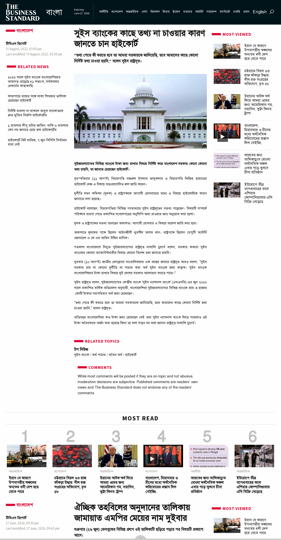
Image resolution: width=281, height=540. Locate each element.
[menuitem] (96, 12)
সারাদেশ (211, 12)
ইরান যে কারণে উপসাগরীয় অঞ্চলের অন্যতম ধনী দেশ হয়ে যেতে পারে (258, 52)
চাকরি (236, 12)
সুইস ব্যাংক (81, 355)
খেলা (144, 12)
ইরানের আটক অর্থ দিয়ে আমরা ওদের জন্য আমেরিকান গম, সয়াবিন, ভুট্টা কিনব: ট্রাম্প (258, 105)
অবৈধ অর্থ (115, 355)
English (260, 11)
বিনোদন (155, 12)
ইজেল (176, 12)
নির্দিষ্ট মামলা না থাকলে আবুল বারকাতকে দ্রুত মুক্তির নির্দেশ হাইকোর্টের (35, 113)
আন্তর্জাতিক (132, 12)
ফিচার (166, 12)
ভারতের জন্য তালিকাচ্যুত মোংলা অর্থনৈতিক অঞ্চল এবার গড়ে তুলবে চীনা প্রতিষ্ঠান (257, 163)
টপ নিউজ (81, 349)
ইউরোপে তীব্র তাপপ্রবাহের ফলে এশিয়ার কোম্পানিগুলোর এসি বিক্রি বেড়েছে (253, 485)
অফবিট (199, 12)
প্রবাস (246, 12)
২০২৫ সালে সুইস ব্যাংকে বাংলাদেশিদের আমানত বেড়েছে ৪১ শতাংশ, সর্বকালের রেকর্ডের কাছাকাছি (34, 81)
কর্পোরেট (225, 12)
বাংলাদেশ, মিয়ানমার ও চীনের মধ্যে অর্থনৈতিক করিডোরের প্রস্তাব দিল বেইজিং (257, 134)
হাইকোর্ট (130, 355)
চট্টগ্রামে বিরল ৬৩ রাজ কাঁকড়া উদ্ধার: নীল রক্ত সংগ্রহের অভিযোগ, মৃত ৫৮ (257, 77)
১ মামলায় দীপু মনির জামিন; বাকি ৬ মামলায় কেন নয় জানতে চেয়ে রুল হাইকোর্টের (38, 127)
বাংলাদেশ (117, 12)
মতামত (187, 12)
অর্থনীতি (103, 12)
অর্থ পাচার (99, 355)
